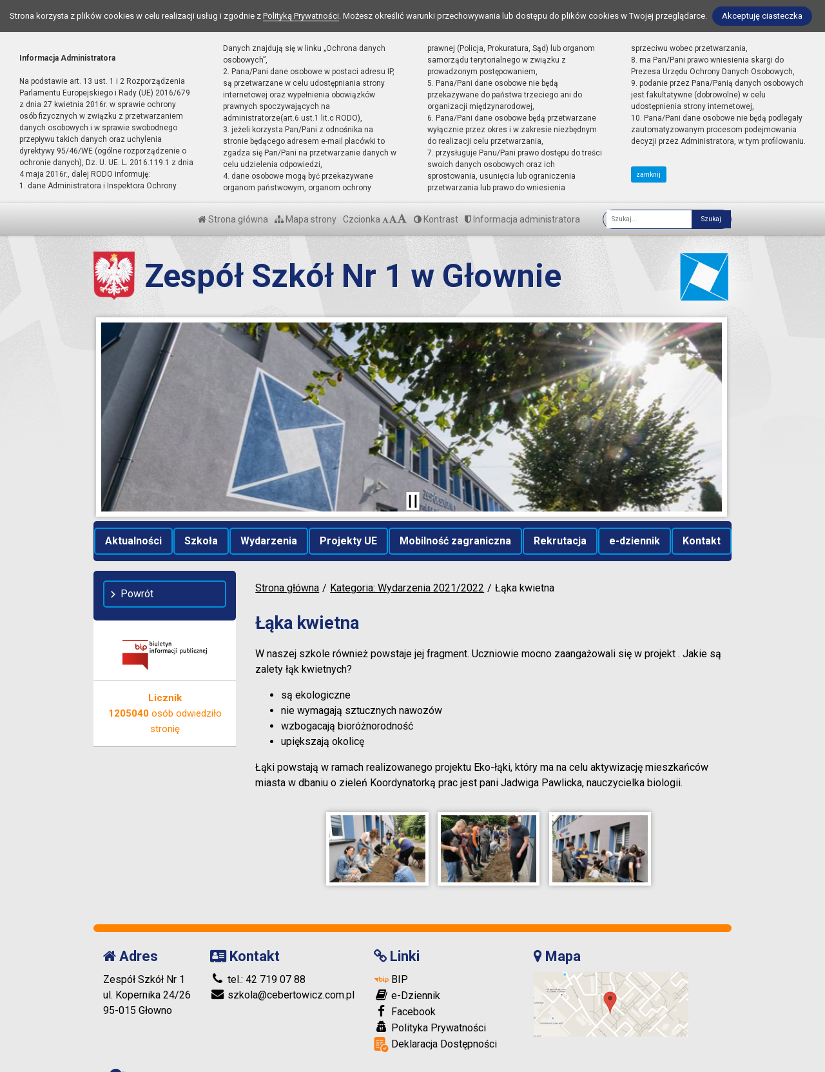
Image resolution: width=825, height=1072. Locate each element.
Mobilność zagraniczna (455, 541)
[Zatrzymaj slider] (412, 501)
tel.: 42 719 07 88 (258, 966)
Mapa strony (305, 219)
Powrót (137, 594)
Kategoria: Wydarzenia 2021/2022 (407, 588)
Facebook (405, 998)
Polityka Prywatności (430, 1014)
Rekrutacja (560, 541)
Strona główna (233, 219)
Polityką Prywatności (301, 16)
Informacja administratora (522, 219)
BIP (391, 966)
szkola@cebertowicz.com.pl (282, 982)
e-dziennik (634, 541)
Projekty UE (348, 541)
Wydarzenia (268, 541)
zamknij (648, 174)
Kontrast (436, 219)
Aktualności (133, 541)
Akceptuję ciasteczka (762, 16)
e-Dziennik (407, 982)
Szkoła (201, 541)
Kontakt (702, 541)
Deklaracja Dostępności (435, 1031)
